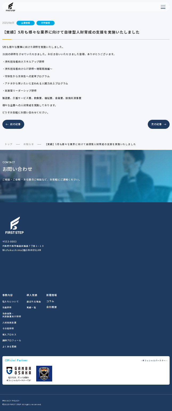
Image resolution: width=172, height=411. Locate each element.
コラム (50, 301)
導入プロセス (9, 334)
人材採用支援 (9, 322)
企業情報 (25, 22)
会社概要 (51, 307)
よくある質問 (9, 346)
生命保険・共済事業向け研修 (11, 315)
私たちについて (10, 301)
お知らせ (28, 144)
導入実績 (32, 295)
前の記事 (15, 124)
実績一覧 (31, 307)
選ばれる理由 (34, 301)
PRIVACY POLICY (11, 401)
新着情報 (51, 295)
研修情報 (45, 22)
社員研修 (7, 307)
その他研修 (8, 328)
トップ (9, 144)
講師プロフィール (11, 340)
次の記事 (156, 124)
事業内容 (7, 295)
